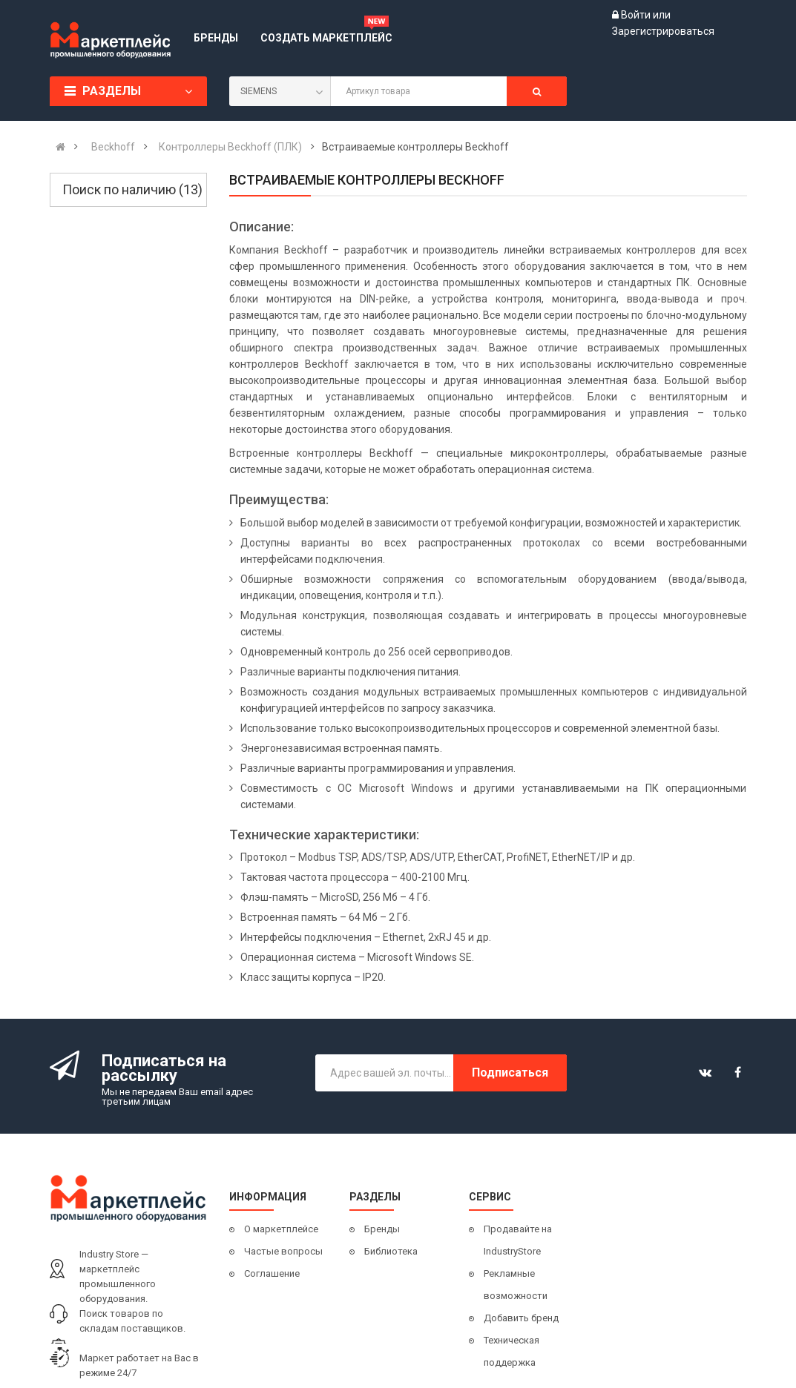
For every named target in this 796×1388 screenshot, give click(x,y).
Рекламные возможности (515, 1284)
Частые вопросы (283, 1251)
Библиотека (391, 1251)
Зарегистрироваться (663, 31)
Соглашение (272, 1273)
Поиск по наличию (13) (132, 189)
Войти (637, 15)
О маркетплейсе (281, 1229)
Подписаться (510, 1072)
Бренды (382, 1229)
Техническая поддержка (511, 1351)
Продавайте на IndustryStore (518, 1240)
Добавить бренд (521, 1317)
